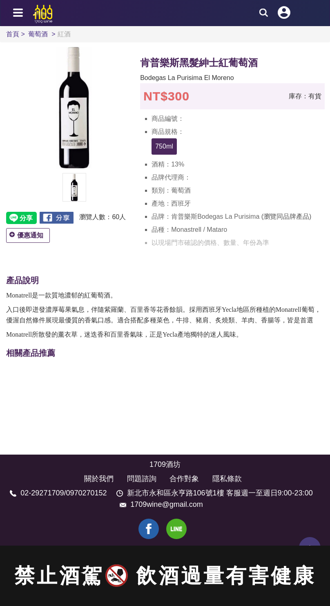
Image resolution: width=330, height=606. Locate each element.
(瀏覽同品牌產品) (286, 216)
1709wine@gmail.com (166, 504)
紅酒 (64, 34)
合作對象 (184, 479)
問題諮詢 (141, 479)
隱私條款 (227, 479)
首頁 (13, 34)
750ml (164, 146)
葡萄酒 (38, 34)
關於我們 (99, 479)
